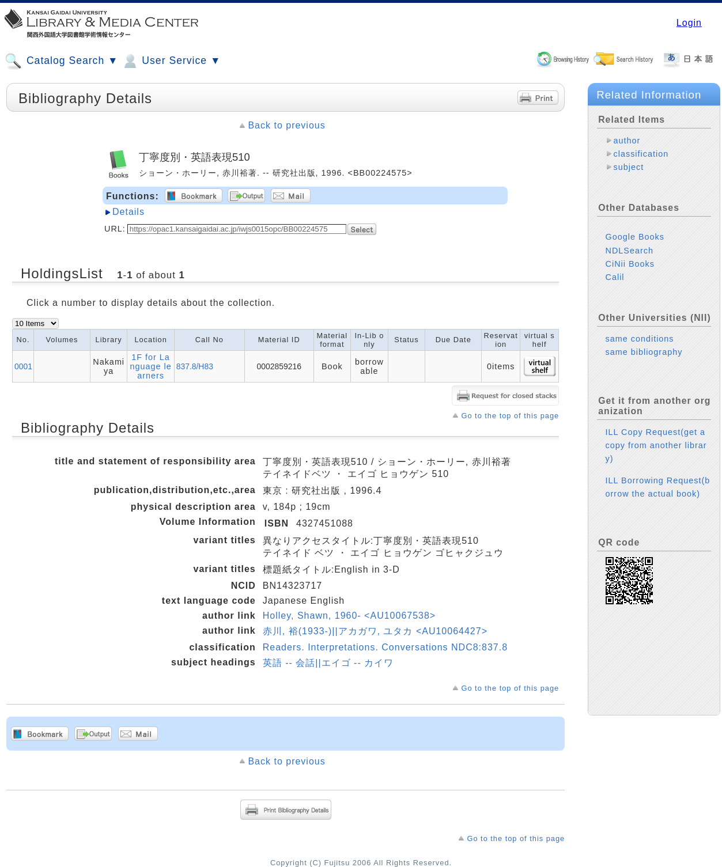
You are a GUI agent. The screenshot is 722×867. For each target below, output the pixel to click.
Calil (615, 277)
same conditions (640, 338)
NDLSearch (629, 250)
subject (629, 167)
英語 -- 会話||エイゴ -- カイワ (328, 663)
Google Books (635, 236)
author (627, 140)
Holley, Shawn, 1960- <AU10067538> (349, 615)
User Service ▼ (171, 61)
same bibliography (644, 352)
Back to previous (286, 125)
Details (128, 212)
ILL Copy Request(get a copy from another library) (656, 445)
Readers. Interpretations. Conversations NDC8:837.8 (385, 647)
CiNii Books (630, 263)
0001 (23, 366)
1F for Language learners (150, 366)
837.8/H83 (194, 366)
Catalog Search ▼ (61, 61)
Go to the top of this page (510, 415)
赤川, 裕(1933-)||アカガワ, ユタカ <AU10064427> (375, 631)
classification (641, 153)
